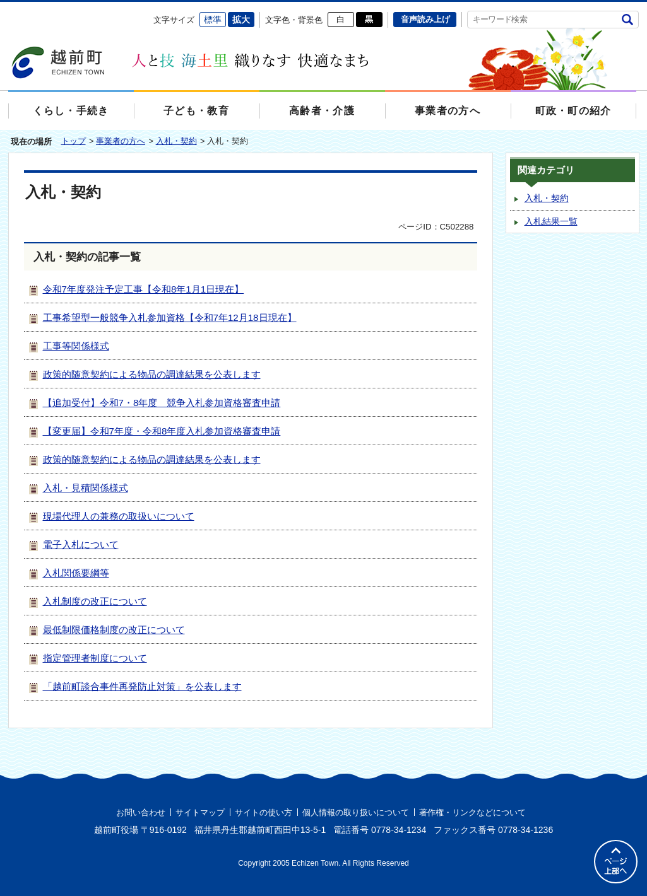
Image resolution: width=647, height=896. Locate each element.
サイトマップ (200, 812)
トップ (73, 141)
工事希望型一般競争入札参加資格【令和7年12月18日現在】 (170, 317)
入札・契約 (176, 141)
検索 (628, 19)
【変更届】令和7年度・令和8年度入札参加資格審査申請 (162, 431)
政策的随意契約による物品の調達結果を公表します (152, 374)
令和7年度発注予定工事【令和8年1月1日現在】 (143, 289)
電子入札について (81, 544)
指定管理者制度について (95, 658)
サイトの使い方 (263, 812)
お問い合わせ (140, 812)
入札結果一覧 (551, 221)
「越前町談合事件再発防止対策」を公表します (142, 686)
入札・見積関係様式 (85, 487)
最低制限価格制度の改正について (114, 629)
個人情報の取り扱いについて (355, 812)
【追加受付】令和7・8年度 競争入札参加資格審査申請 (162, 402)
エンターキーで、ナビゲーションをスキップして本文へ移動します (8, 9)
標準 (213, 20)
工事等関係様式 (76, 345)
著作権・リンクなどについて (472, 812)
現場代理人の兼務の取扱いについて (118, 516)
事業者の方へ (120, 141)
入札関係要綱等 (76, 572)
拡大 (241, 20)
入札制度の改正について (95, 601)
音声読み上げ (425, 19)
